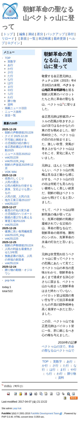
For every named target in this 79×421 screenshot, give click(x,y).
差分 (40, 34)
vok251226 (11, 224)
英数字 (12, 61)
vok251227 (11, 203)
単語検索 (44, 38)
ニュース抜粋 (13, 111)
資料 (10, 104)
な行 (10, 79)
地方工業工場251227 (17, 200)
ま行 (10, 86)
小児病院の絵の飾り (17, 143)
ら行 (10, 93)
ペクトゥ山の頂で (53, 346)
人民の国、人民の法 (17, 196)
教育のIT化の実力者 (17, 210)
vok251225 (11, 238)
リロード (8, 38)
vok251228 (11, 157)
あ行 (10, 65)
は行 (10, 83)
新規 (23, 38)
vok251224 (11, 263)
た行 (10, 76)
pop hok (10, 280)
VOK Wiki (11, 171)
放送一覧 (10, 115)
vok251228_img (14, 161)
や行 (10, 90)
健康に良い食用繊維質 (18, 231)
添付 (70, 34)
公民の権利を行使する (18, 185)
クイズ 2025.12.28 (16, 136)
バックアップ (55, 34)
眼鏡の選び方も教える (18, 217)
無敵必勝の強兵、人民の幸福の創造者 (18, 257)
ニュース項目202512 (17, 153)
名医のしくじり (14, 178)
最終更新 (60, 38)
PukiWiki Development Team (46, 413)
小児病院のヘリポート (18, 213)
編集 (22, 34)
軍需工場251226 (15, 221)
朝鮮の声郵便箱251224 (19, 245)
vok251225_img (14, 235)
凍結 (31, 34)
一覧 (32, 38)
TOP (7, 58)
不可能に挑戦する (16, 139)
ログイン (13, 43)
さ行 (10, 72)
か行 (10, 68)
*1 (63, 103)
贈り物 (12, 100)
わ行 (10, 97)
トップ (8, 34)
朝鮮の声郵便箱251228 (19, 132)
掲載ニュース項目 (16, 108)
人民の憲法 (12, 182)
